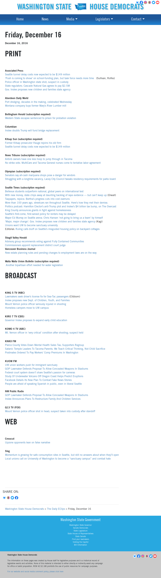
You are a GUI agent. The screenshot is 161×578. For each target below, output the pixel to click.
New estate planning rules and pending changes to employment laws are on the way (51, 253)
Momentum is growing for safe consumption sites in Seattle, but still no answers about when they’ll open (62, 455)
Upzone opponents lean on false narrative (27, 442)
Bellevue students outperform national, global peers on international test (44, 191)
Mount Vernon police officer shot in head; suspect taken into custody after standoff (50, 411)
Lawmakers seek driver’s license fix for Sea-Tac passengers (37, 297)
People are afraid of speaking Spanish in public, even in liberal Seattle (43, 384)
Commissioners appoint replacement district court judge (35, 245)
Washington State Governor (80, 525)
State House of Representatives (80, 534)
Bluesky (5, 498)
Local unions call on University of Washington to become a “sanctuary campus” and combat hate (58, 459)
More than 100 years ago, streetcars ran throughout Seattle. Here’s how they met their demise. (56, 203)
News (45, 20)
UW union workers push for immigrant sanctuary (31, 365)
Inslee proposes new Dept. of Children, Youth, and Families (37, 300)
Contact (136, 20)
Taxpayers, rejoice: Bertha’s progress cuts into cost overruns (37, 199)
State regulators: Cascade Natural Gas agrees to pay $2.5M (37, 86)
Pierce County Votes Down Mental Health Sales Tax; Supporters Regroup (44, 345)
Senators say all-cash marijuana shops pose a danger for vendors (40, 175)
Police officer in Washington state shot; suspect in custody (36, 82)
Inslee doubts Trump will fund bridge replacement (32, 130)
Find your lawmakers (80, 539)
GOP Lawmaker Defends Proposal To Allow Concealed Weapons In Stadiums (46, 369)
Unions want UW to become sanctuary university (31, 225)
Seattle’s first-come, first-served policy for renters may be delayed (40, 214)
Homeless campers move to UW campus (27, 308)
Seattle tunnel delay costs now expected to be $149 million (37, 74)
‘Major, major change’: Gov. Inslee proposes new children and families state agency (50, 221)
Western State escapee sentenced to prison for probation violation (40, 118)
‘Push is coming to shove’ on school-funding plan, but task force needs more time (50, 78)
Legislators (103, 20)
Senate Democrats (80, 528)
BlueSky (135, 556)
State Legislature (80, 531)
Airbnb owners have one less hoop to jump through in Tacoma (38, 159)
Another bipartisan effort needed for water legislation (34, 265)
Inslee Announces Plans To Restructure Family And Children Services (42, 399)
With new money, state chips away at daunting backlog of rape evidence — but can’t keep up (56, 195)
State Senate (80, 537)
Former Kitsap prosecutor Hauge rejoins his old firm (33, 143)
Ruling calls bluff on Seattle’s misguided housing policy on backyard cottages (58, 229)
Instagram (146, 2)
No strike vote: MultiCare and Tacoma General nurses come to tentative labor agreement (53, 163)
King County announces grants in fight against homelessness (38, 210)
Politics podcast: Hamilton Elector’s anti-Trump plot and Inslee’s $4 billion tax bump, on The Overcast (60, 206)
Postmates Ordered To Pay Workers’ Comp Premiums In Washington (41, 353)
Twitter (154, 2)
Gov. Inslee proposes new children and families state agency (37, 90)
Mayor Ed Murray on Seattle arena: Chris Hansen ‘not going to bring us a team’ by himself (54, 218)
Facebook (17, 498)
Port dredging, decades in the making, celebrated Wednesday (38, 102)
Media (70, 20)
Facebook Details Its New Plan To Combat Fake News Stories (38, 380)
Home (20, 20)
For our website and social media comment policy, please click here (35, 572)
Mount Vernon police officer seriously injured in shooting (35, 304)
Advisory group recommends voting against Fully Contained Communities (44, 241)
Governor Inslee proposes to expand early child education (36, 320)
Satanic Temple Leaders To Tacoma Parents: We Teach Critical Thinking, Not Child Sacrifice (55, 349)
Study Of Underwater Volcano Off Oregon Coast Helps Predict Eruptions (44, 376)
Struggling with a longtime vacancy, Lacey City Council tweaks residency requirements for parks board (60, 179)
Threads (150, 2)
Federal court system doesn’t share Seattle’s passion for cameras (40, 372)
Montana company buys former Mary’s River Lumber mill (35, 106)
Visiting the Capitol (80, 542)
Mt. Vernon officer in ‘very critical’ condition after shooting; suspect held (44, 333)
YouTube (158, 2)
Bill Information (80, 545)
